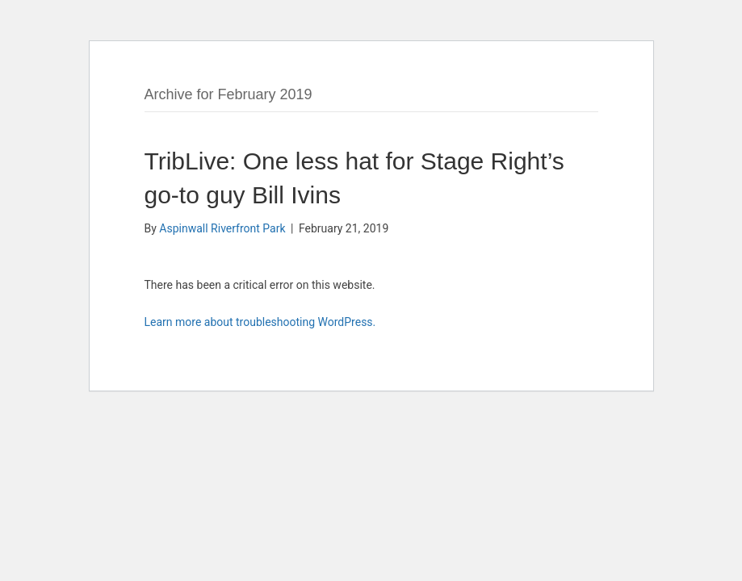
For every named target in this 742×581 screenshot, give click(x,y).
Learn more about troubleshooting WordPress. (260, 322)
